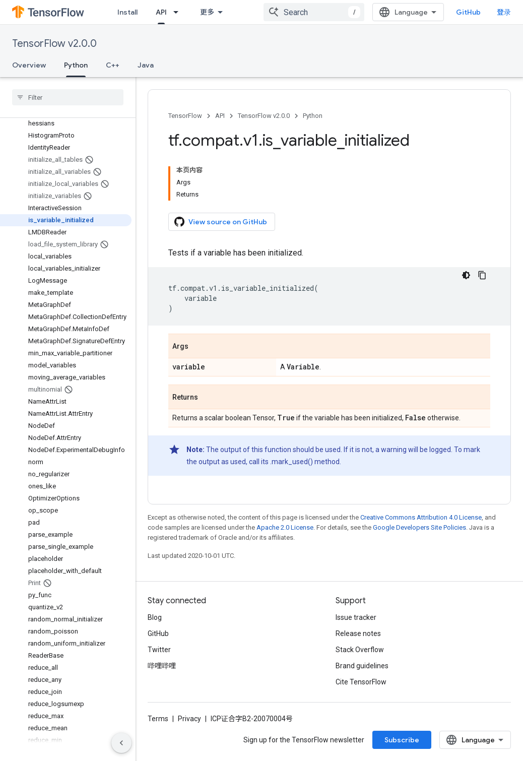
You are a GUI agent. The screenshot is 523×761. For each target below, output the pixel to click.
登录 (504, 12)
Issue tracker (356, 617)
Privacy (189, 719)
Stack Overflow (360, 650)
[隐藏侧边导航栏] (121, 743)
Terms (158, 719)
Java (146, 65)
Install (127, 12)
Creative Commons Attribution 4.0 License (421, 517)
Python (312, 115)
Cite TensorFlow (361, 682)
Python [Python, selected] (76, 65)
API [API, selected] (161, 12)
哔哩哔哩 (162, 666)
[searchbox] (67, 97)
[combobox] (314, 12)
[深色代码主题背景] (466, 275)
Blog (155, 617)
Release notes (358, 633)
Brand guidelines (362, 666)
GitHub (468, 12)
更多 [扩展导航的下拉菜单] (207, 12)
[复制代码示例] (482, 275)
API (220, 115)
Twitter (159, 650)
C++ (112, 65)
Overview (29, 65)
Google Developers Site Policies (419, 527)
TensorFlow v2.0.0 (54, 43)
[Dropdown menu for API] (179, 12)
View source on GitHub (220, 222)
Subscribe (401, 739)
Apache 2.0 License (284, 527)
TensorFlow (185, 115)
